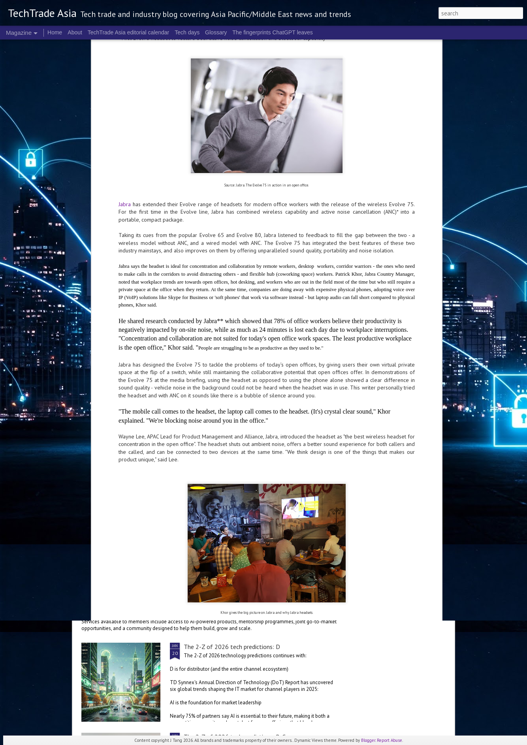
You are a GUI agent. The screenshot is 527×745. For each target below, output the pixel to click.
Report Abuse (389, 740)
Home (54, 32)
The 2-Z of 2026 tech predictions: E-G (235, 496)
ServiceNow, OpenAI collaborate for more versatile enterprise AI (180, 442)
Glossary (216, 32)
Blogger (368, 740)
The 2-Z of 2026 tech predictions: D (232, 647)
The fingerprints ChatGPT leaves (272, 32)
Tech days (187, 32)
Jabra (125, 73)
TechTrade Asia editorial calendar (128, 32)
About (75, 32)
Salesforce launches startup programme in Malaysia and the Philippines (189, 586)
